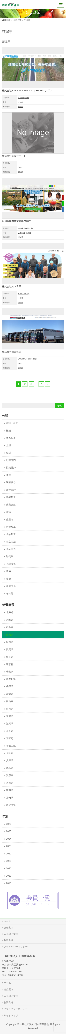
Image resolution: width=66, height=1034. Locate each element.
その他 (20, 102)
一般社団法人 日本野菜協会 (34, 1024)
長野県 (9, 686)
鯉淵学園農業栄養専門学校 (16, 221)
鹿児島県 (11, 805)
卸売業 (9, 556)
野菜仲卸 (11, 467)
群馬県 (9, 649)
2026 (8, 824)
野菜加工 (11, 527)
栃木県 (9, 642)
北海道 (9, 612)
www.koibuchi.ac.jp (25, 228)
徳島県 (9, 768)
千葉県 (9, 671)
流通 (8, 571)
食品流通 (11, 549)
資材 (8, 453)
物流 (20, 363)
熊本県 (9, 790)
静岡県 (9, 709)
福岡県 (9, 783)
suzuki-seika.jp (24, 293)
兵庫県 (9, 760)
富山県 (9, 701)
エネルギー (12, 438)
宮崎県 (9, 797)
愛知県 (9, 716)
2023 (8, 846)
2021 (8, 861)
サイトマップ (11, 1015)
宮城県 (9, 620)
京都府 (9, 738)
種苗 (8, 512)
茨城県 (20, 107)
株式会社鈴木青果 (11, 286)
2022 (8, 853)
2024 (8, 839)
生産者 (20, 298)
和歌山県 (11, 745)
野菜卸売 (11, 460)
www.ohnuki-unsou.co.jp (27, 359)
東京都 (9, 664)
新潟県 (9, 694)
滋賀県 (9, 723)
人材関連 (21, 233)
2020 (8, 868)
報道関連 (11, 586)
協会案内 (8, 927)
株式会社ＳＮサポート (14, 156)
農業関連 (11, 504)
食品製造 (11, 541)
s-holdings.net (23, 98)
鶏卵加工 (11, 497)
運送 (20, 167)
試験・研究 (12, 423)
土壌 (8, 445)
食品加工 (11, 534)
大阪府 (9, 753)
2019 (8, 876)
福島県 (9, 627)
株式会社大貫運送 (11, 351)
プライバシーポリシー (16, 946)
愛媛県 (9, 775)
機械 (8, 430)
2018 (8, 883)
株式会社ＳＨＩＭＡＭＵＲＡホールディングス (27, 90)
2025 (8, 831)
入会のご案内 (11, 934)
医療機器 (11, 482)
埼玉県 (9, 657)
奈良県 (9, 731)
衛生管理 (11, 490)
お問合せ (8, 940)
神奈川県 (11, 679)
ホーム (7, 921)
